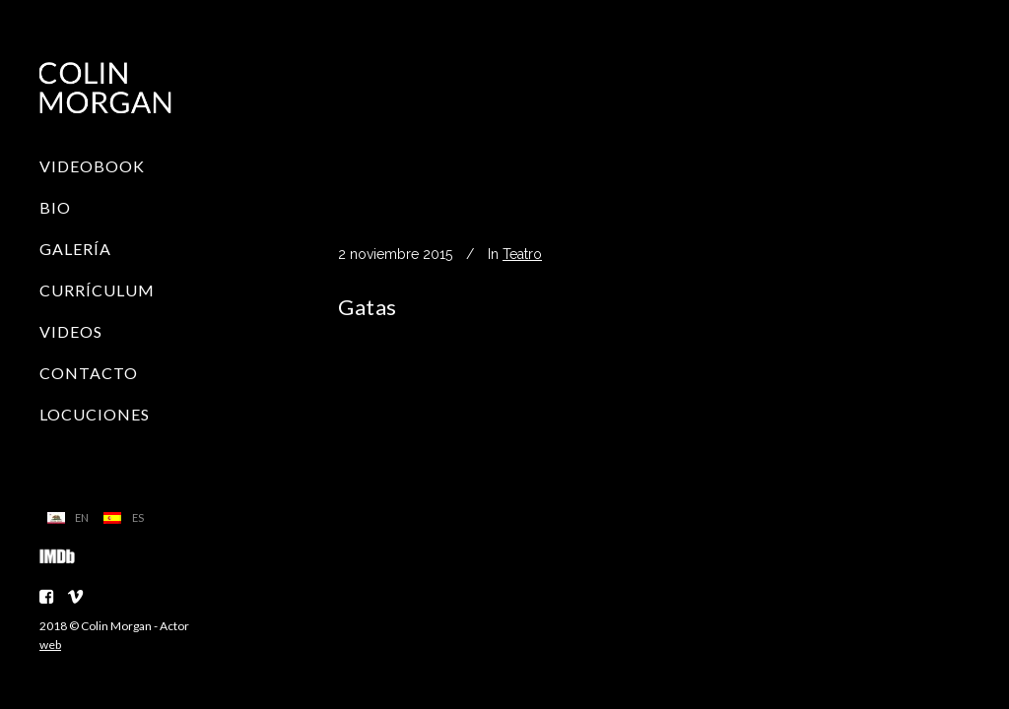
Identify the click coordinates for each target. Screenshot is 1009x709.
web (50, 644)
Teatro (522, 254)
